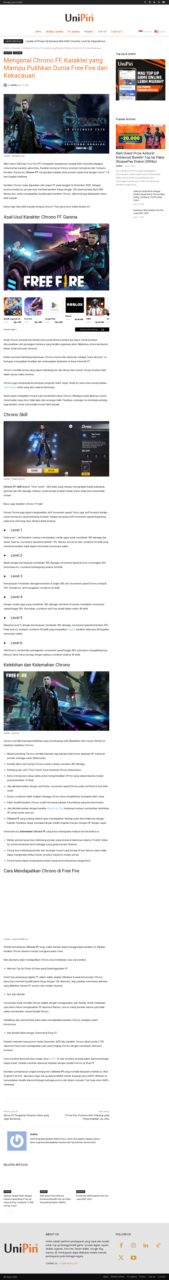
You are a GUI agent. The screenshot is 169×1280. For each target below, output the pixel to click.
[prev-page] (6, 1213)
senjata (72, 629)
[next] (160, 41)
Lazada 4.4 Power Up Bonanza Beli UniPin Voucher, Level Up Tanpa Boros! (65, 41)
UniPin (14, 85)
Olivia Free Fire (55, 808)
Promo (7, 1191)
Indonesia (147, 31)
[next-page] (11, 1213)
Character (16, 48)
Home (6, 48)
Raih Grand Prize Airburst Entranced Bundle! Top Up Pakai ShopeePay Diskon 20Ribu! (55, 1199)
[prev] (155, 41)
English (162, 31)
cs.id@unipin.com (68, 1263)
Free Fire (8, 52)
